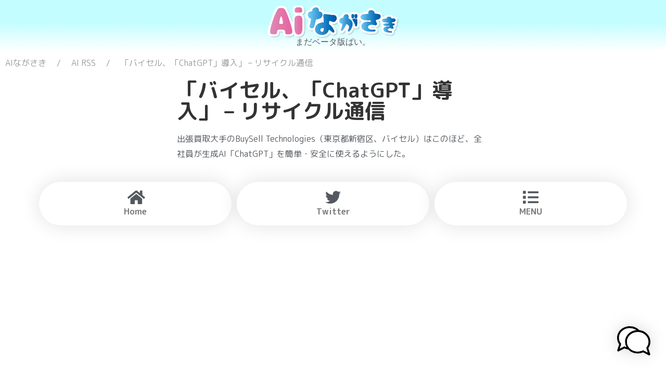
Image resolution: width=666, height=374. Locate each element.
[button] (633, 342)
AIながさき (25, 63)
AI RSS (83, 63)
